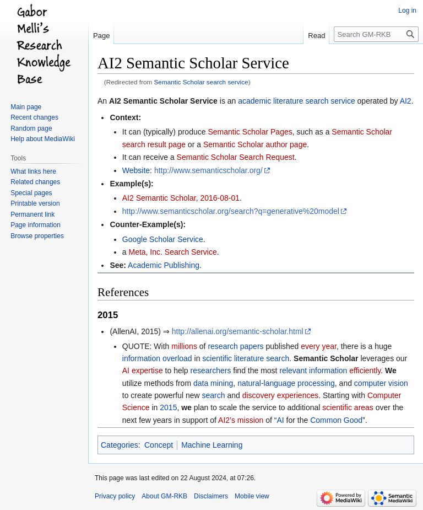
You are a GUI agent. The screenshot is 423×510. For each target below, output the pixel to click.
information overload (157, 358)
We (391, 370)
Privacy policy (115, 496)
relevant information (313, 370)
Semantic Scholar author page (255, 144)
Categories (119, 445)
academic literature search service (296, 100)
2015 (168, 407)
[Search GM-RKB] (376, 34)
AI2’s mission (240, 420)
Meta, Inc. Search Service (172, 252)
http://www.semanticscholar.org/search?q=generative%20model (230, 211)
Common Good (336, 420)
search (213, 395)
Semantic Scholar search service (201, 81)
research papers (235, 346)
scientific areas (347, 407)
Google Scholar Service (162, 239)
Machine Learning (211, 445)
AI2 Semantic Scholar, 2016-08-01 (181, 198)
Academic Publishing (163, 265)
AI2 (405, 100)
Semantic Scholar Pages (250, 131)
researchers (211, 370)
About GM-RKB (164, 496)
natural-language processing (286, 383)
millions (184, 346)
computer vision (381, 383)
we (186, 407)
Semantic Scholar (326, 358)
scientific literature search (245, 358)
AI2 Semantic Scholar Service (163, 100)
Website (136, 170)
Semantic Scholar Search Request (236, 157)
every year (319, 346)
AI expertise (142, 370)
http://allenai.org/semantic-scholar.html (237, 331)
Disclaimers (211, 496)
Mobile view (252, 496)
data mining (213, 383)
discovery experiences (280, 395)
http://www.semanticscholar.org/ (208, 170)
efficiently (365, 370)
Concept (158, 445)
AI (280, 420)
